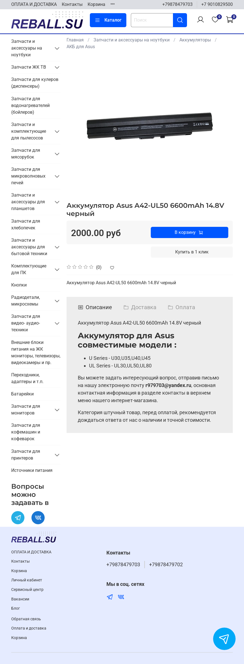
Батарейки (22, 394)
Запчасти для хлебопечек (25, 224)
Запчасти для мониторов (25, 410)
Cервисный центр (27, 589)
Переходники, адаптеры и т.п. (27, 378)
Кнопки (19, 285)
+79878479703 (177, 4)
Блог (15, 608)
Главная (75, 40)
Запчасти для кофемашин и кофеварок (25, 432)
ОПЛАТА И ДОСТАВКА (34, 4)
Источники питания (32, 470)
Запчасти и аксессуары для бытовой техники (29, 246)
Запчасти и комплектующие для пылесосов (28, 131)
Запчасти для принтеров (25, 455)
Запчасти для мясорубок (25, 154)
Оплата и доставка (28, 628)
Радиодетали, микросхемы (25, 301)
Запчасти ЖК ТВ (28, 67)
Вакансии (20, 599)
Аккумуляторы (195, 40)
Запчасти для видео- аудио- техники (25, 323)
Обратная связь (26, 619)
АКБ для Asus (81, 46)
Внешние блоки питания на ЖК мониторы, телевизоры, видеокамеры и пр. (35, 352)
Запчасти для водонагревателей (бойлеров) (30, 105)
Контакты (72, 4)
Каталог (108, 20)
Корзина (96, 4)
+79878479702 (166, 564)
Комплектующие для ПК (28, 269)
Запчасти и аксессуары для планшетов (28, 201)
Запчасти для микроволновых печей (28, 176)
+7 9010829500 (217, 4)
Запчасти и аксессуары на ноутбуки (132, 40)
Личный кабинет (26, 580)
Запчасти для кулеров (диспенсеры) (34, 83)
